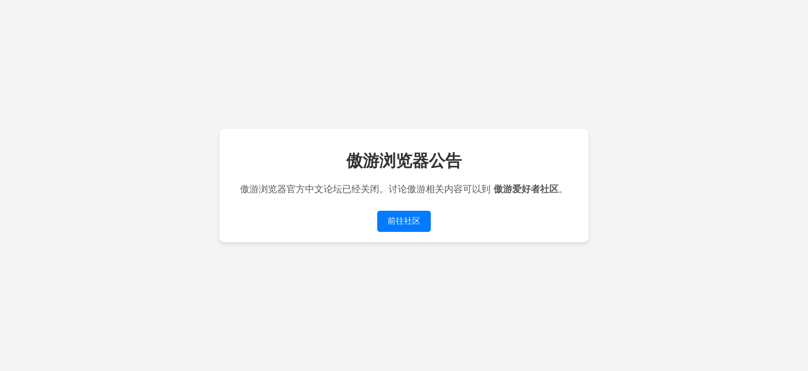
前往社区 (404, 220)
